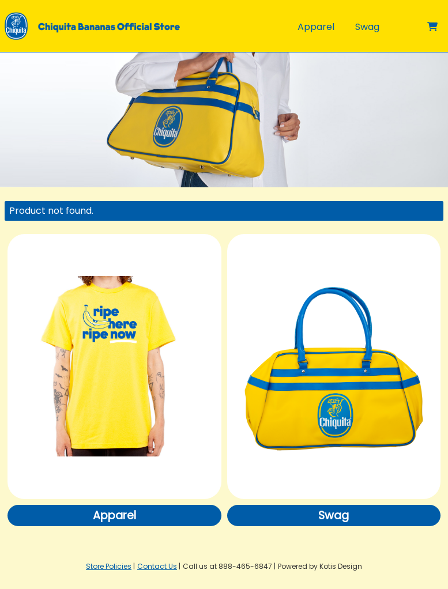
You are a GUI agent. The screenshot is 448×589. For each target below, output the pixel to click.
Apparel (316, 26)
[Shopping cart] (432, 26)
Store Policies (108, 566)
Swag (367, 26)
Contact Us (157, 566)
